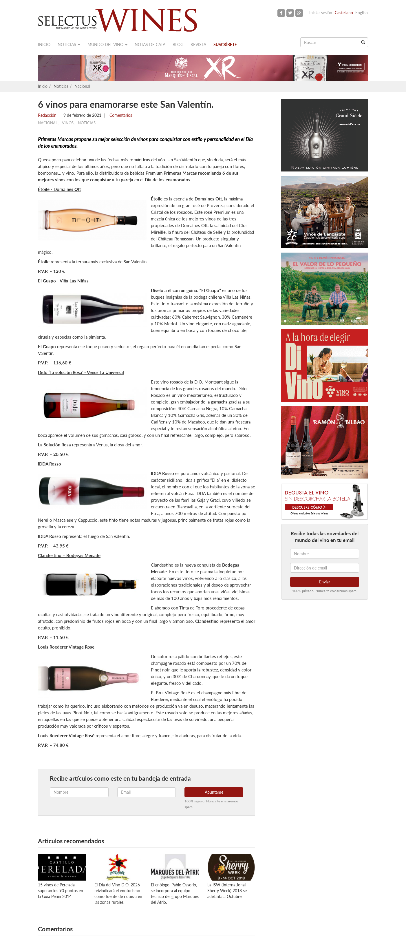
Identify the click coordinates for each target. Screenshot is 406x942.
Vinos (68, 123)
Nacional (82, 86)
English (361, 12)
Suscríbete (225, 44)
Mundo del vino (107, 44)
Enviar (324, 581)
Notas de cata (150, 44)
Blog (178, 44)
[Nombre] (324, 553)
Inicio (44, 44)
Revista (198, 44)
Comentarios (120, 115)
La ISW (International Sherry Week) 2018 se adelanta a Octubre (227, 890)
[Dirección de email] (324, 568)
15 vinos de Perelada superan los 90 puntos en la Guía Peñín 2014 (60, 890)
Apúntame (214, 792)
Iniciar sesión (320, 12)
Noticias (69, 44)
